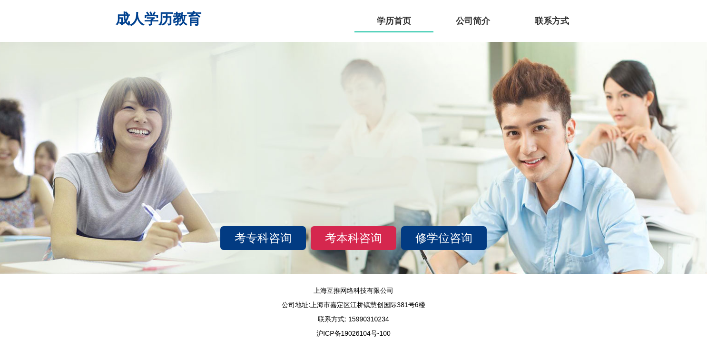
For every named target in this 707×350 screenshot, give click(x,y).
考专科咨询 (263, 237)
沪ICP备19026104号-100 (353, 333)
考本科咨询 (353, 237)
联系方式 (552, 21)
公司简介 (473, 21)
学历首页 (394, 21)
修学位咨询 (443, 237)
